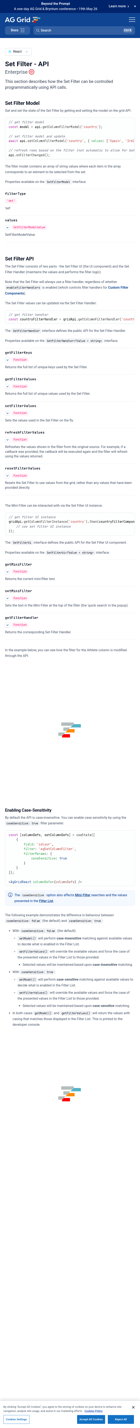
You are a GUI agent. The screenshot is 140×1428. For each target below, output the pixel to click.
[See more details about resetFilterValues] (7, 475)
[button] (84, 30)
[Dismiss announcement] (135, 6)
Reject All (121, 1422)
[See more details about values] (7, 227)
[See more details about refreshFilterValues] (7, 439)
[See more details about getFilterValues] (7, 386)
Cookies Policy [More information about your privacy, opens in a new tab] (94, 1413)
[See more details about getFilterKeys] (7, 359)
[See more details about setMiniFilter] (7, 598)
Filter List (46, 901)
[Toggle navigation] (132, 19)
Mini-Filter (82, 895)
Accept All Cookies (91, 1422)
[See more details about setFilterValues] (7, 412)
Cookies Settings (16, 1422)
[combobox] (18, 52)
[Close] (133, 1410)
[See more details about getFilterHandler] (7, 624)
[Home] (22, 19)
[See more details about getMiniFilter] (7, 571)
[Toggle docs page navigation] (17, 30)
